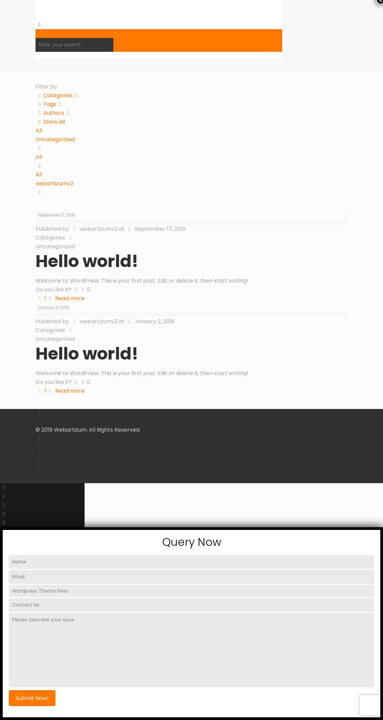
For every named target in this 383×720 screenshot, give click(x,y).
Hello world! (87, 261)
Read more (70, 298)
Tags (50, 104)
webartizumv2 (54, 183)
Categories (58, 95)
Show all (50, 122)
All (39, 131)
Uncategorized (55, 139)
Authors (54, 113)
